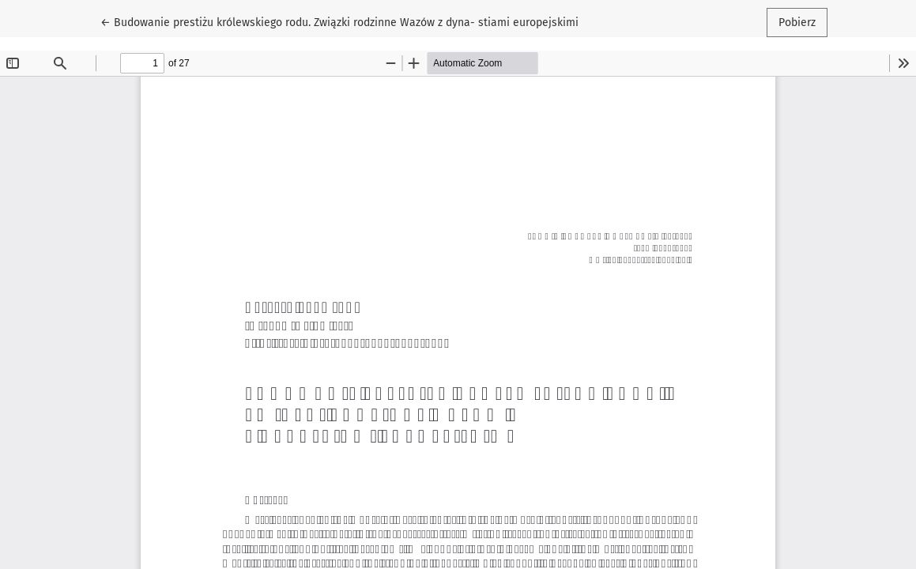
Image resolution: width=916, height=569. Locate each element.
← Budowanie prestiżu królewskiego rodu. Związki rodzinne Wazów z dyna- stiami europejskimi (339, 21)
